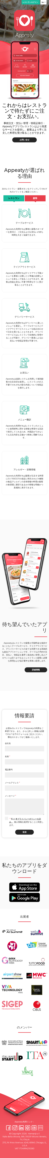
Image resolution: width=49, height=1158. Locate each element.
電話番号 (9, 769)
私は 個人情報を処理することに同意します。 (26, 822)
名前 (7, 756)
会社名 (8, 743)
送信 (24, 832)
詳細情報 (36, 670)
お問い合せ (24, 140)
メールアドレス (12, 782)
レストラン (13, 198)
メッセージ (10, 796)
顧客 (35, 198)
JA (43, 2)
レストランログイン (31, 2)
